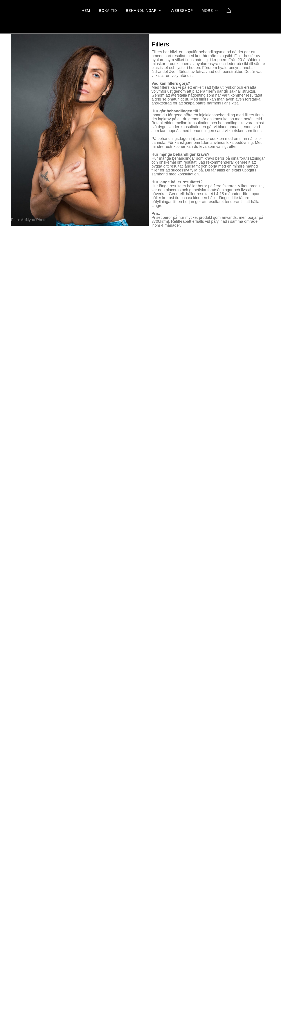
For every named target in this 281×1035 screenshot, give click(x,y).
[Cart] (228, 10)
